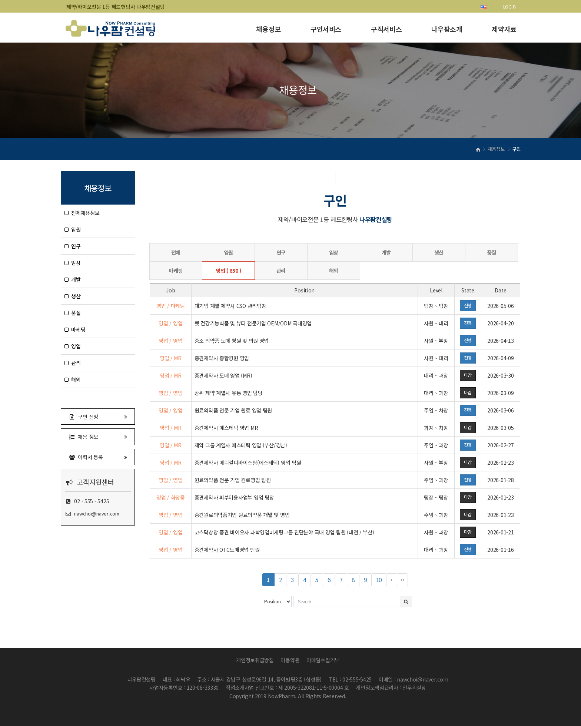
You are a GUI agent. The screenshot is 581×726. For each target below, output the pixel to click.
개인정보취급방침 (255, 660)
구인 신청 (98, 416)
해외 (72, 379)
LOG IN (510, 6)
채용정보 (268, 29)
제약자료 (504, 29)
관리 (72, 363)
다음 (391, 580)
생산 (72, 296)
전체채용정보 (82, 212)
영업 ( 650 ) (228, 270)
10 (381, 581)
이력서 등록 (98, 457)
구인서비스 (326, 29)
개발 (72, 279)
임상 (72, 262)
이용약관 (289, 660)
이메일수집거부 (322, 660)
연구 (72, 246)
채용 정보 (98, 436)
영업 (72, 346)
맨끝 (402, 580)
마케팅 (74, 329)
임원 (72, 229)
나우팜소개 (446, 29)
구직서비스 (386, 29)
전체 (175, 252)
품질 (72, 312)
